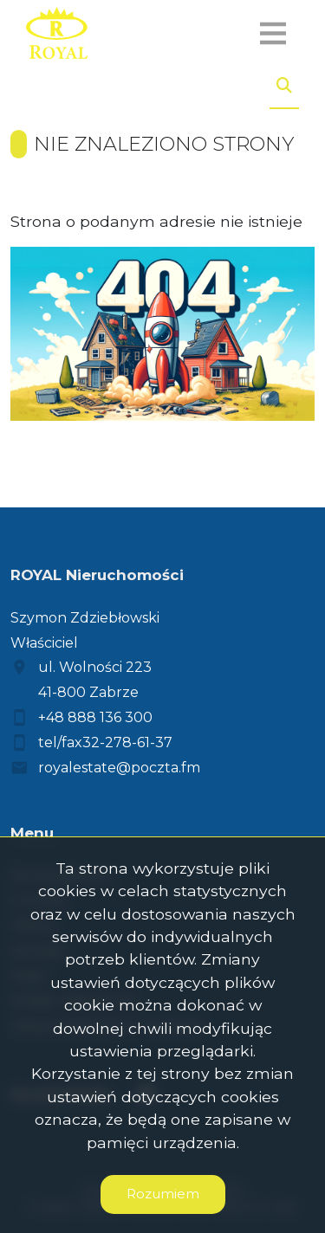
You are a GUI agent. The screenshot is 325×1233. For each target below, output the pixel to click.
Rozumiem (163, 1193)
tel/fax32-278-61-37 (105, 742)
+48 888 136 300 (95, 717)
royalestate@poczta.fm (119, 767)
